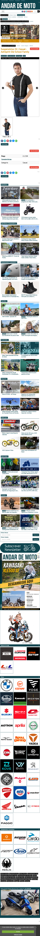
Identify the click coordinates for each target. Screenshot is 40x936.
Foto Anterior (3, 55)
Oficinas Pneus (20, 877)
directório (5, 19)
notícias (25, 17)
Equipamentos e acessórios (9, 262)
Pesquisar (36, 535)
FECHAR (18, 931)
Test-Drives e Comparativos (9, 223)
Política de (18, 934)
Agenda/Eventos (13, 874)
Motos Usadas (4, 874)
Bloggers (16, 881)
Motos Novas (23, 874)
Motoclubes (10, 881)
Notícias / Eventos (7, 41)
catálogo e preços (12, 15)
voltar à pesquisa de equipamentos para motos (10, 23)
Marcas (14, 41)
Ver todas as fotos (11, 55)
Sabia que (4, 417)
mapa (9, 19)
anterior (31, 21)
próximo (23, 23)
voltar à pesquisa (24, 45)
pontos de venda (21, 15)
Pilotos (22, 881)
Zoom (24, 55)
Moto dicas (4, 456)
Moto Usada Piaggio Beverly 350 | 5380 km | (20, 901)
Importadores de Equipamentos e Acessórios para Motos (16, 879)
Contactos (26, 41)
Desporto (4, 379)
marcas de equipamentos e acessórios (8, 17)
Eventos (3, 495)
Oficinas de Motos (10, 877)
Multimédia (4, 340)
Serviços (27, 881)
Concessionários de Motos (25, 875)
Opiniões (4, 301)
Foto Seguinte (19, 55)
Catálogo (20, 41)
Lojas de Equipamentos (31, 877)
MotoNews (4, 184)
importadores (20, 17)
